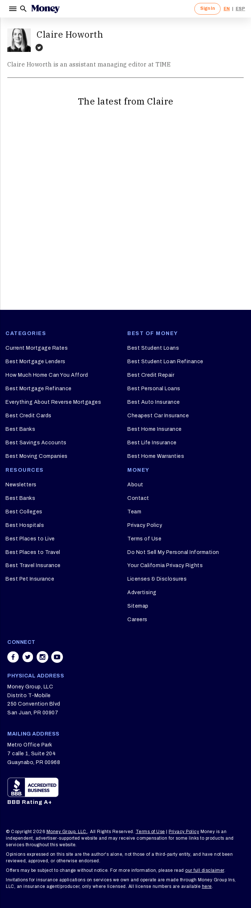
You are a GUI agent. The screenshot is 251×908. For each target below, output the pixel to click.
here (207, 886)
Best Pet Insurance (29, 579)
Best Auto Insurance (153, 402)
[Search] (23, 9)
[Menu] (12, 9)
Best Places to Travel (32, 552)
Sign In (207, 8)
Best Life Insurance (152, 442)
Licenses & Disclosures (157, 579)
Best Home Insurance (154, 429)
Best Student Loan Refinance (165, 361)
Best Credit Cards (28, 415)
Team (134, 511)
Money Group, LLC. (67, 831)
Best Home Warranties (155, 456)
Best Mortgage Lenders (35, 361)
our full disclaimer (204, 870)
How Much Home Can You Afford (46, 375)
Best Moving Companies (36, 456)
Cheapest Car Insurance (158, 415)
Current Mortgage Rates (36, 348)
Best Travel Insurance (33, 565)
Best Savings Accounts (36, 442)
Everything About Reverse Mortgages (53, 402)
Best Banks (20, 429)
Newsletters (21, 484)
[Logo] (45, 9)
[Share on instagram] (42, 657)
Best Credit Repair (150, 375)
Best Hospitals (24, 525)
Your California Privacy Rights (165, 565)
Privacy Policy (144, 525)
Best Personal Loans (153, 388)
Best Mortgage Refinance (38, 388)
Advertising (142, 592)
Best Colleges (23, 511)
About (135, 484)
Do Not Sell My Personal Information (173, 552)
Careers (137, 619)
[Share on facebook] (13, 657)
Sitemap (138, 606)
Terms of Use (144, 539)
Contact (138, 498)
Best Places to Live (30, 539)
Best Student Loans (153, 348)
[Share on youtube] (57, 657)
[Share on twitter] (28, 657)
